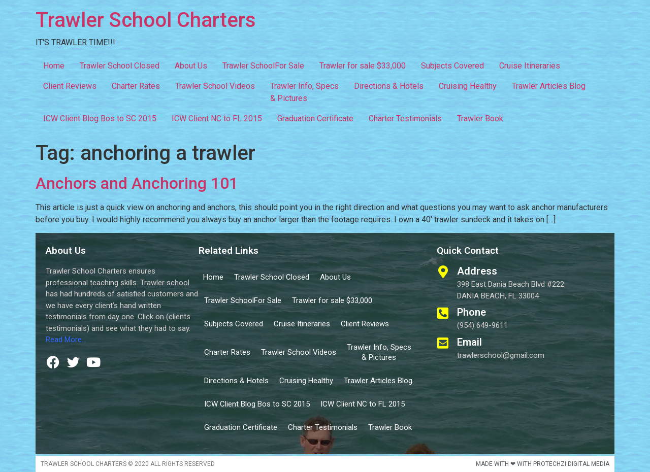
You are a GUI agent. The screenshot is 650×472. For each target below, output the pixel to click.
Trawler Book (480, 118)
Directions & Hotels (389, 86)
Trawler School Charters (146, 20)
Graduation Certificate (315, 118)
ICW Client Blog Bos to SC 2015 (99, 118)
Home (53, 66)
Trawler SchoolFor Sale (263, 66)
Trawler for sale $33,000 (362, 66)
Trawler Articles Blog (549, 86)
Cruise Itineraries (529, 66)
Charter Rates (136, 86)
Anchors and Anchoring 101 (137, 183)
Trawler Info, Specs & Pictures (304, 92)
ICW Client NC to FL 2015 (217, 118)
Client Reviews (69, 86)
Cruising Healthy (468, 86)
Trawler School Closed (119, 66)
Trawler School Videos (215, 86)
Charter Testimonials (405, 118)
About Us (191, 66)
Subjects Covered (452, 66)
